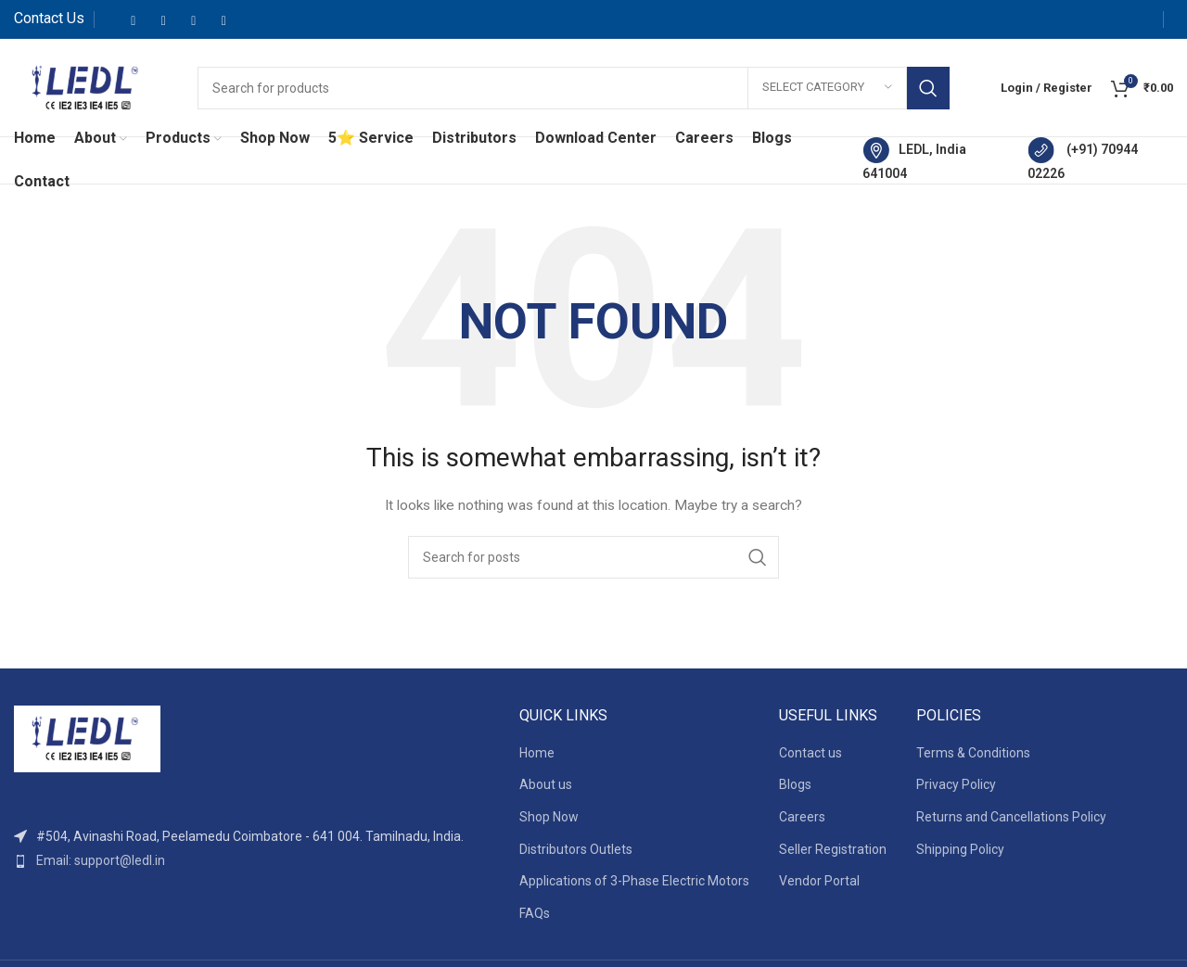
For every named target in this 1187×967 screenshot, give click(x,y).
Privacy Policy (956, 784)
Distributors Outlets (575, 849)
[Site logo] (87, 86)
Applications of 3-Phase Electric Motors (634, 880)
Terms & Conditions (973, 752)
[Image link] (87, 737)
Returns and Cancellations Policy (1011, 816)
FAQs (534, 913)
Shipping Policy (960, 849)
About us (545, 784)
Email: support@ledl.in (100, 860)
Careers (802, 816)
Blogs (795, 784)
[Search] (574, 88)
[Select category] (827, 88)
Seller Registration (833, 849)
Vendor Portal (819, 880)
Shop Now (549, 816)
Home (537, 752)
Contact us (810, 752)
